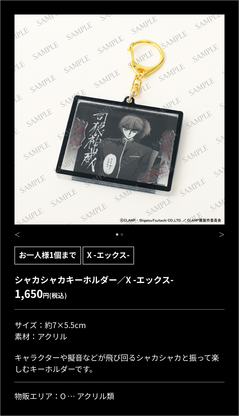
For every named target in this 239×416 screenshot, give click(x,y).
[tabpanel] (119, 119)
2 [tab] (122, 234)
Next (222, 233)
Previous (17, 233)
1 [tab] (117, 234)
